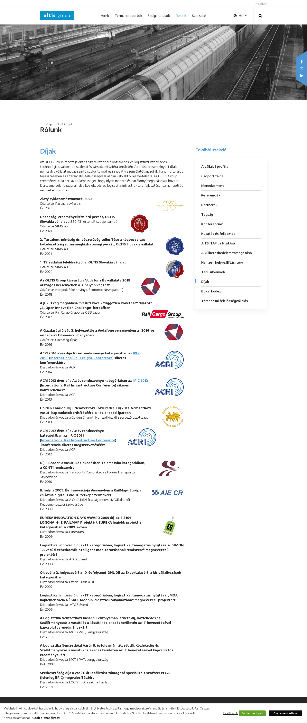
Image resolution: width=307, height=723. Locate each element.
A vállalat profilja (214, 166)
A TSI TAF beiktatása (218, 243)
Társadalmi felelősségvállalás (224, 301)
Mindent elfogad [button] (252, 713)
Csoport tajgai (212, 176)
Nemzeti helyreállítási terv (222, 262)
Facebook (301, 61)
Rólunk (181, 16)
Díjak (205, 282)
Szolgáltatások (159, 16)
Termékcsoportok (128, 16)
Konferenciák (212, 224)
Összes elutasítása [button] (285, 713)
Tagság (207, 214)
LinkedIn (301, 75)
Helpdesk (261, 3)
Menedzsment (212, 186)
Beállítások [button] (230, 713)
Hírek (105, 16)
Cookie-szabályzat (46, 717)
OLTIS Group (57, 15)
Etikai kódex (211, 291)
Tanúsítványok (213, 272)
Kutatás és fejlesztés (218, 234)
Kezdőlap (46, 124)
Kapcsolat (199, 16)
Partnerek (209, 205)
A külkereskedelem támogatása (226, 253)
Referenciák (210, 195)
